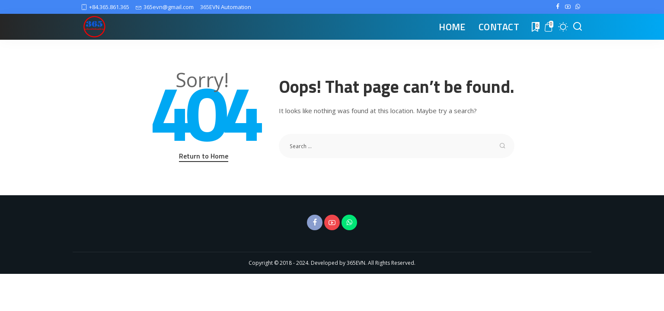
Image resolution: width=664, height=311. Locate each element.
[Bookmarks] (535, 27)
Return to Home (203, 156)
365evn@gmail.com (165, 7)
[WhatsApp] (578, 7)
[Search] (577, 27)
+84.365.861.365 (105, 7)
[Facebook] (558, 7)
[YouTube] (568, 7)
